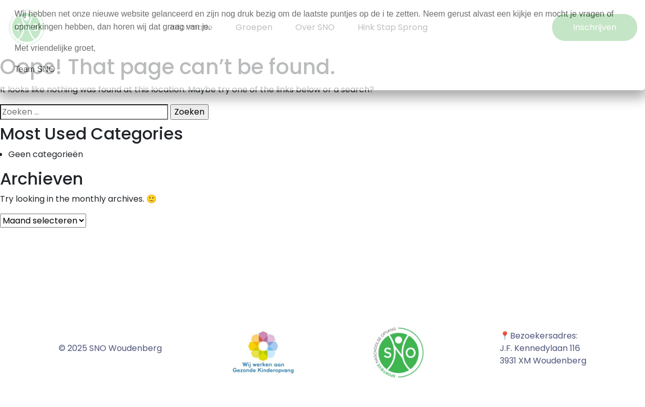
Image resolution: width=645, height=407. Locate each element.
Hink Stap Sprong (393, 27)
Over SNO (315, 27)
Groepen (254, 27)
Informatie (191, 27)
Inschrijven (594, 27)
